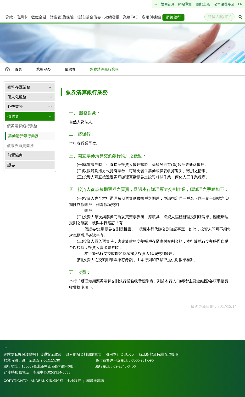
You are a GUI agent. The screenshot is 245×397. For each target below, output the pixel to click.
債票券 (70, 69)
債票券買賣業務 (20, 146)
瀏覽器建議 (91, 380)
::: (5, 348)
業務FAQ (43, 69)
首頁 (18, 69)
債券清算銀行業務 (22, 126)
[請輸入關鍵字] (219, 17)
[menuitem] (9, 17)
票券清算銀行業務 (23, 136)
